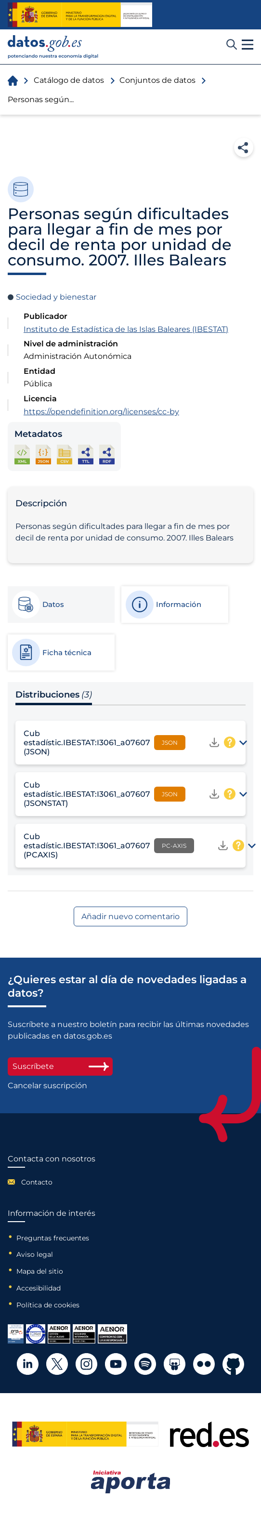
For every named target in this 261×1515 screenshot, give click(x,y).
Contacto (36, 1182)
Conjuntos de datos (157, 80)
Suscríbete (60, 1066)
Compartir (243, 147)
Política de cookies (47, 1305)
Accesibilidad (38, 1288)
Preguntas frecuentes (52, 1238)
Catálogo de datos (69, 80)
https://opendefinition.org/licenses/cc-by (101, 411)
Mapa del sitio (39, 1271)
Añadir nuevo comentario (130, 916)
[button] (247, 44)
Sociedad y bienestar (56, 297)
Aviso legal (34, 1254)
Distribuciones (53, 694)
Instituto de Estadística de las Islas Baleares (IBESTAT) (126, 329)
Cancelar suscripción (47, 1085)
